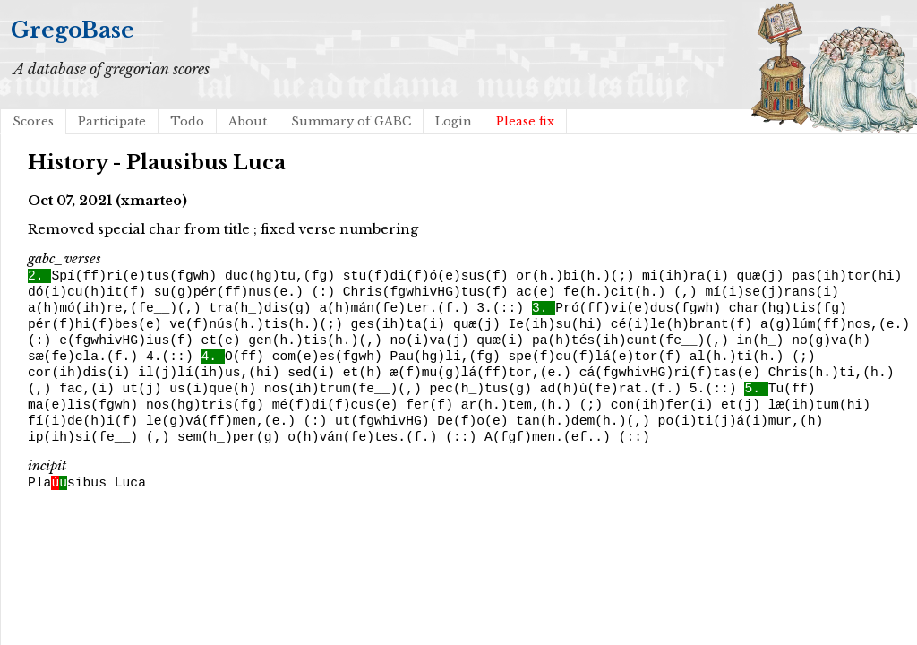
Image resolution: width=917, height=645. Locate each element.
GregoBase (72, 30)
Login (453, 121)
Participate (112, 121)
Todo (187, 121)
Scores (33, 121)
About (247, 121)
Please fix (525, 121)
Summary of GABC (351, 121)
